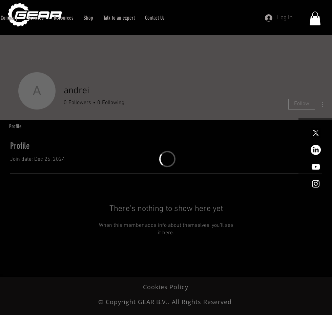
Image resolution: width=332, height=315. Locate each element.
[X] (316, 133)
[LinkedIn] (316, 150)
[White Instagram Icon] (316, 184)
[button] (119, 18)
